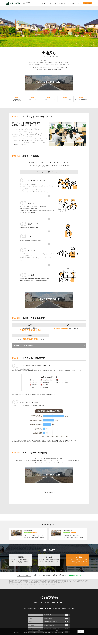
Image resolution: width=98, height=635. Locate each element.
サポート (80, 3)
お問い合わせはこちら (49, 492)
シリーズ (69, 3)
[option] (49, 28)
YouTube (63, 575)
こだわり (74, 3)
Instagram (47, 575)
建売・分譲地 (88, 3)
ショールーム (57, 3)
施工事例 (63, 3)
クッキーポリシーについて (21, 632)
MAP (66, 614)
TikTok (37, 575)
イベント (50, 3)
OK (81, 631)
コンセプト (44, 3)
